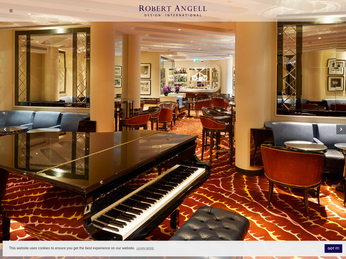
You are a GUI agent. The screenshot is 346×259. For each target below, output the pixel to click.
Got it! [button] (333, 248)
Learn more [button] (145, 248)
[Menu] (11, 11)
